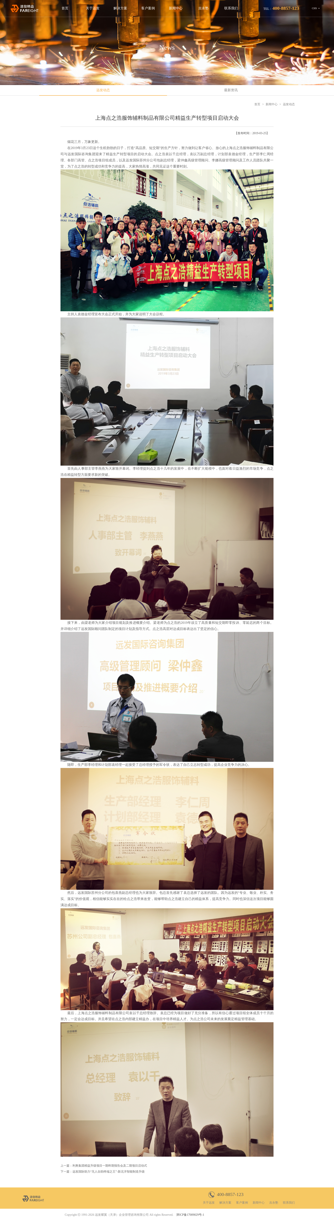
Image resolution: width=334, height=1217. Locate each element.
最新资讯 (231, 90)
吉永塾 (203, 8)
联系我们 (231, 8)
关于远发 (92, 8)
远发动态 (103, 90)
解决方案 (120, 8)
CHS (314, 8)
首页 (65, 8)
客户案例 (148, 8)
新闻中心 (176, 8)
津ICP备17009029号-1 (190, 1214)
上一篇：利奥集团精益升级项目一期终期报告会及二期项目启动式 (103, 1165)
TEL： (281, 8)
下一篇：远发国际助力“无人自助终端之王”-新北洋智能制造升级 (102, 1171)
